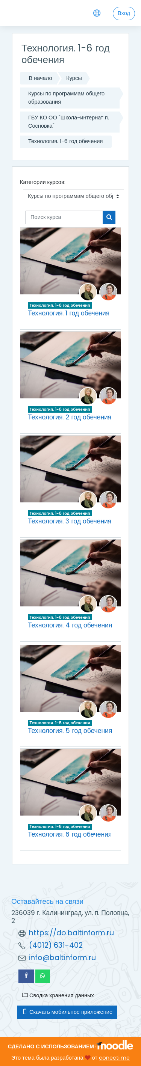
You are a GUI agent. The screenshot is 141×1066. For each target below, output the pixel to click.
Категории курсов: (42, 182)
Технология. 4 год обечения (70, 625)
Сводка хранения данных (58, 995)
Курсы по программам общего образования (66, 98)
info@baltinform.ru (62, 958)
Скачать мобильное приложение (67, 1012)
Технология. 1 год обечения (68, 313)
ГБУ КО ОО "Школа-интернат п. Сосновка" (68, 122)
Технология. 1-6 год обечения (65, 141)
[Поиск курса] (64, 217)
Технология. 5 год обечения (70, 730)
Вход (124, 13)
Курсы (74, 78)
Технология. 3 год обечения (69, 521)
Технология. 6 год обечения (70, 834)
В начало (40, 78)
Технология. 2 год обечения (69, 417)
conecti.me (114, 1057)
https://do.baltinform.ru (71, 933)
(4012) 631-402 (56, 945)
